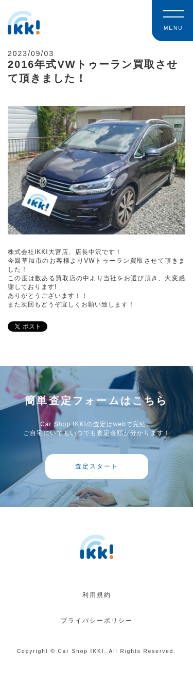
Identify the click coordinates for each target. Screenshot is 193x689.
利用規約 (96, 595)
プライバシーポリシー (97, 620)
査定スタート (96, 466)
